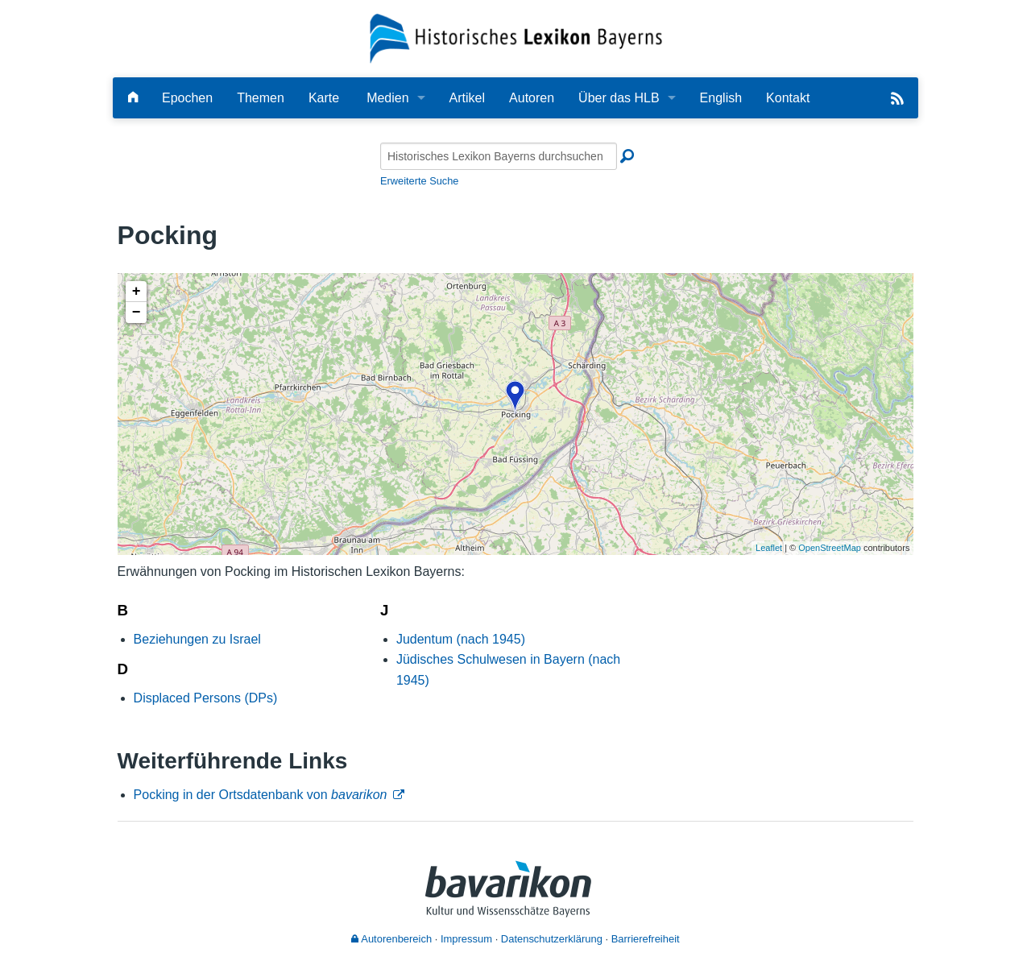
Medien (387, 98)
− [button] (136, 312)
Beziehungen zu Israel (197, 639)
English (721, 98)
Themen (260, 98)
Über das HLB (619, 98)
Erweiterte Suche (419, 181)
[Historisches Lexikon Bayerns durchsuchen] (498, 156)
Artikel (467, 98)
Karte (323, 98)
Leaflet (769, 548)
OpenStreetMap (829, 548)
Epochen (187, 98)
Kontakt (787, 98)
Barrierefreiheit (645, 939)
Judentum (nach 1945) (460, 639)
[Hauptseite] (133, 98)
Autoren (531, 98)
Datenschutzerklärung (551, 939)
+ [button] (136, 291)
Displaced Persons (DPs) (206, 698)
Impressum (466, 939)
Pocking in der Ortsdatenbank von (260, 794)
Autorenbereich (391, 939)
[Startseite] (516, 37)
